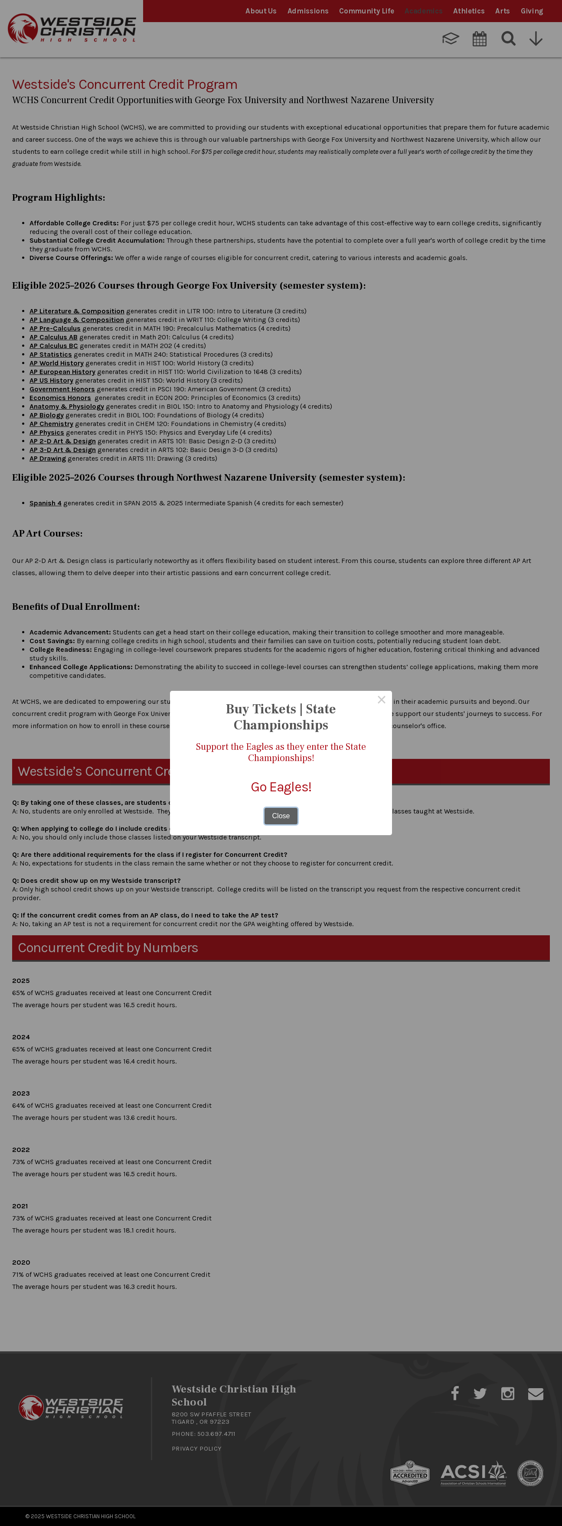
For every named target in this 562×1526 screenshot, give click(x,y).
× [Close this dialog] (381, 701)
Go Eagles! (281, 787)
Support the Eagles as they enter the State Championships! (281, 752)
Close (281, 816)
